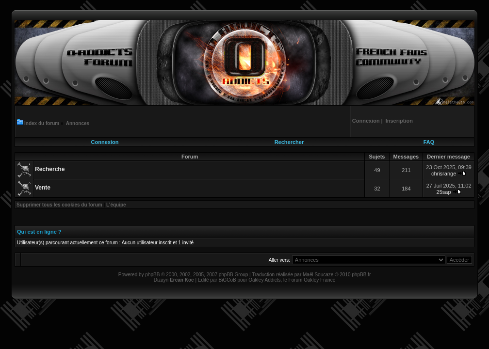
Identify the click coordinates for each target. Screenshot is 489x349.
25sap (444, 192)
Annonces (77, 123)
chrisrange (443, 173)
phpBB (152, 274)
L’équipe (116, 204)
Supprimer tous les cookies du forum (59, 204)
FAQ (429, 142)
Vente (42, 187)
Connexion (105, 142)
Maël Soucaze (318, 274)
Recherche (50, 169)
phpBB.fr (361, 274)
